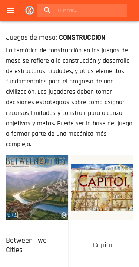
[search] (82, 10)
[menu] (10, 10)
